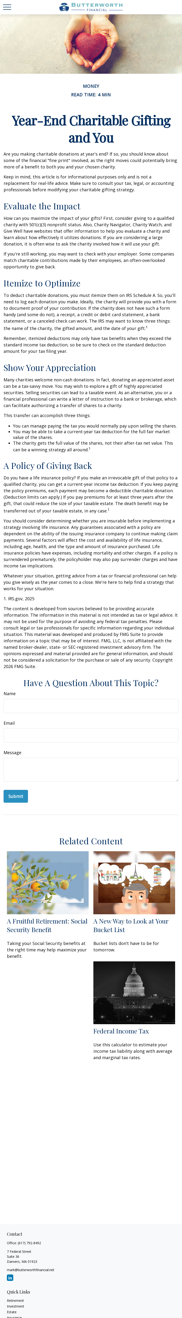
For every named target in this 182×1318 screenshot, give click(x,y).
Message (12, 752)
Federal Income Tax (121, 1031)
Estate (12, 1312)
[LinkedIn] (10, 1277)
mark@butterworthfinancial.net (30, 1270)
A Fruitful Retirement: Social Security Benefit (47, 925)
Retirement (15, 1300)
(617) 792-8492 (29, 1243)
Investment (15, 1306)
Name (10, 693)
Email (9, 723)
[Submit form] (16, 796)
